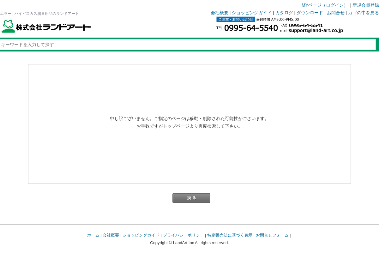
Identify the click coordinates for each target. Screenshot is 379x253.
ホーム (93, 235)
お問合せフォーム (272, 235)
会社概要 (219, 12)
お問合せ (336, 12)
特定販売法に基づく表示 (229, 235)
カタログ (284, 12)
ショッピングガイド (252, 12)
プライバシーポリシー (183, 235)
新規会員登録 (365, 5)
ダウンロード (310, 12)
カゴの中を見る (363, 12)
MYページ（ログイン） (325, 5)
